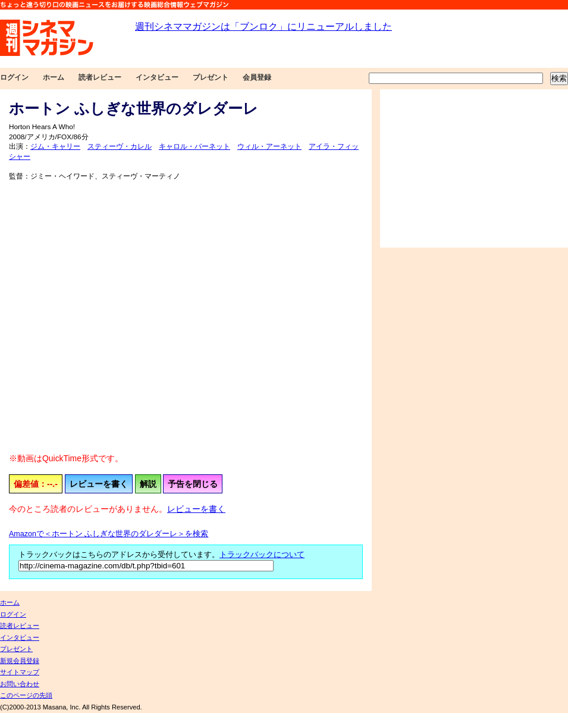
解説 (148, 484)
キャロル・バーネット (194, 146)
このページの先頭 (26, 695)
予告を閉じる (193, 484)
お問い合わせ (19, 683)
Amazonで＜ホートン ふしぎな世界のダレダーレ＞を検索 (108, 534)
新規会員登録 (19, 660)
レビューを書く (99, 484)
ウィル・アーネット (269, 146)
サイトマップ (19, 672)
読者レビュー (100, 77)
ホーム (53, 77)
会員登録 (257, 77)
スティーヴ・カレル (119, 146)
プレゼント (210, 77)
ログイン (14, 77)
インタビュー (157, 77)
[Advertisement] (474, 168)
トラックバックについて (262, 555)
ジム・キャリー (55, 146)
